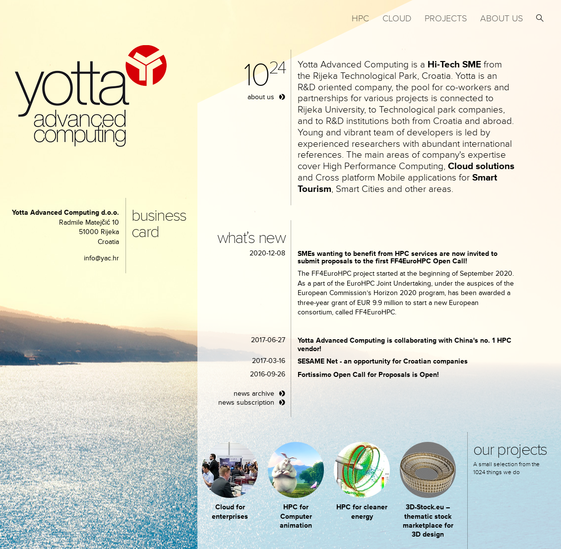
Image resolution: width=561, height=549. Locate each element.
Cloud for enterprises (230, 511)
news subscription (246, 402)
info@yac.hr (101, 258)
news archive (254, 393)
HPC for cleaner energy (361, 511)
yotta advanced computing (91, 96)
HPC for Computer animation (296, 516)
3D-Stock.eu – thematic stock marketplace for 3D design (428, 521)
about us (261, 97)
